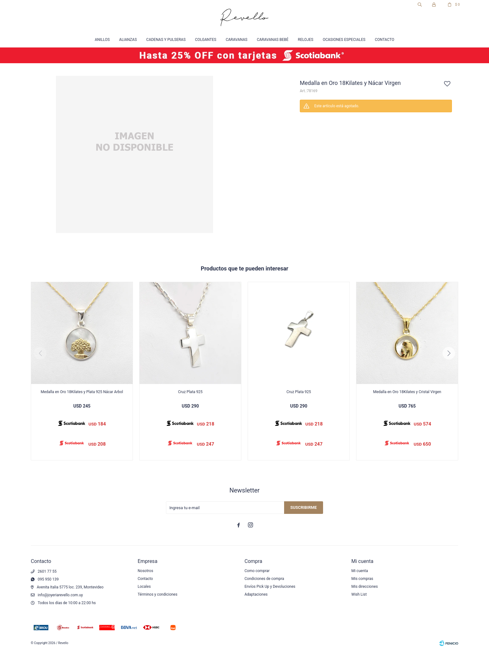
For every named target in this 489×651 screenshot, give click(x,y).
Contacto (384, 39)
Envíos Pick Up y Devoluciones (270, 586)
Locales (144, 586)
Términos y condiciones (157, 594)
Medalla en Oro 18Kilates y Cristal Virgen (407, 392)
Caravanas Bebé (272, 39)
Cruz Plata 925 (190, 392)
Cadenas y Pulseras (165, 39)
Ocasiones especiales (344, 39)
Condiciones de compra (264, 578)
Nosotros (145, 571)
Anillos (102, 39)
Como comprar (257, 571)
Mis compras (362, 578)
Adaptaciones (256, 594)
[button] (448, 353)
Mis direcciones (364, 586)
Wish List (359, 594)
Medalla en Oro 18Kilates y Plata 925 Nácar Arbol (82, 392)
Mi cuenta (359, 571)
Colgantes (206, 39)
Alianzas (128, 39)
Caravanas (236, 39)
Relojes (305, 39)
